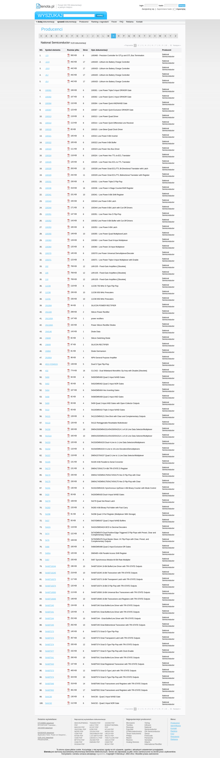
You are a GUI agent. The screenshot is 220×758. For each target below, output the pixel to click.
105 (46, 273)
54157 (47, 455)
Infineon (148, 725)
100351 (48, 214)
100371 (48, 260)
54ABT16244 (50, 566)
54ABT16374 (50, 586)
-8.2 (46, 75)
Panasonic (149, 738)
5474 (47, 534)
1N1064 (48, 305)
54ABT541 (49, 658)
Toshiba (129, 725)
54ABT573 (49, 671)
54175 (47, 482)
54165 (47, 462)
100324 (48, 156)
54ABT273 (49, 631)
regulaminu (100, 754)
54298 (47, 514)
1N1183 (48, 312)
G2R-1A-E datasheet (45, 737)
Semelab (148, 740)
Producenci (83, 22)
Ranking (174, 731)
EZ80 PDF (93, 729)
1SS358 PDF (110, 723)
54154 (47, 449)
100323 (48, 149)
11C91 (48, 299)
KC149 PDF (109, 729)
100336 (48, 188)
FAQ (121, 22)
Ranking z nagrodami (100, 22)
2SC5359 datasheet (45, 728)
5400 (47, 377)
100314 (48, 123)
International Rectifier (153, 744)
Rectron (129, 740)
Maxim (129, 738)
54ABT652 (49, 690)
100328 (48, 169)
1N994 (48, 351)
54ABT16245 (50, 573)
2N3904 (48, 358)
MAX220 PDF (79, 727)
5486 (47, 547)
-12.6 (47, 62)
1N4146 (48, 332)
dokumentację (45, 22)
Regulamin (175, 737)
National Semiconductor (151, 728)
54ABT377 (49, 651)
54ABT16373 (50, 579)
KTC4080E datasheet (46, 723)
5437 (47, 521)
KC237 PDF (94, 727)
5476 (47, 540)
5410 (47, 410)
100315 (48, 129)
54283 (47, 508)
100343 (48, 201)
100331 (48, 182)
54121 (47, 416)
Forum (114, 22)
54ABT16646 (50, 599)
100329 (48, 175)
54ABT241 (49, 612)
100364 (48, 247)
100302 (48, 97)
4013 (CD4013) (51, 364)
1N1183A (49, 319)
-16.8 (47, 68)
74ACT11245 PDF (112, 738)
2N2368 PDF (94, 740)
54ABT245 (49, 625)
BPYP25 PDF (79, 740)
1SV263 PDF (94, 731)
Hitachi (147, 742)
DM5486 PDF (95, 742)
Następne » (177, 45)
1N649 (48, 345)
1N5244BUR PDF (96, 733)
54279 (47, 501)
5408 (47, 397)
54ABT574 (49, 677)
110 (46, 279)
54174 (47, 475)
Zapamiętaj (180, 9)
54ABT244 (49, 618)
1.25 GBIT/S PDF (96, 736)
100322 (48, 142)
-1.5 (46, 55)
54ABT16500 (50, 592)
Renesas (129, 727)
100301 (48, 90)
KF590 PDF (78, 736)
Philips (129, 736)
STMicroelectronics (134, 731)
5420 (47, 495)
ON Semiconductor (152, 731)
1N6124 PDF (110, 740)
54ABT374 (49, 645)
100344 (48, 208)
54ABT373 (49, 638)
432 (46, 371)
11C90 (48, 292)
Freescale (149, 736)
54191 (47, 488)
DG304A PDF (79, 744)
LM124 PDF (109, 733)
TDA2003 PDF (95, 723)
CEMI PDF (78, 733)
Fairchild (129, 729)
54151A (48, 436)
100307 (48, 110)
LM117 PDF (94, 725)
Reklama (129, 22)
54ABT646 (49, 684)
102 (46, 266)
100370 (48, 253)
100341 (48, 195)
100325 (48, 162)
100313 (48, 116)
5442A (48, 527)
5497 (47, 560)
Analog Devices (132, 742)
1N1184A (49, 325)
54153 (47, 442)
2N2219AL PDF (80, 729)
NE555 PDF (78, 731)
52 (171, 45)
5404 (47, 390)
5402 (47, 384)
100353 (48, 227)
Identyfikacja (176, 726)
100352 (48, 221)
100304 (48, 103)
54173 (47, 468)
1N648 (48, 338)
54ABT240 (49, 605)
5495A (48, 553)
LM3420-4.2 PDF (96, 738)
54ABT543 (49, 664)
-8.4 (46, 82)
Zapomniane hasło (164, 9)
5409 (47, 403)
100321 (48, 136)
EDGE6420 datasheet (46, 733)
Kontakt (139, 22)
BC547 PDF (109, 744)
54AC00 (48, 697)
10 (166, 45)
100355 (48, 234)
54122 (47, 423)
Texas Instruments (133, 734)
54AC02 (48, 703)
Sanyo (147, 734)
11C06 (48, 286)
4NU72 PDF (109, 736)
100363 (48, 240)
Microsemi (130, 723)
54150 (47, 429)
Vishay (147, 723)
